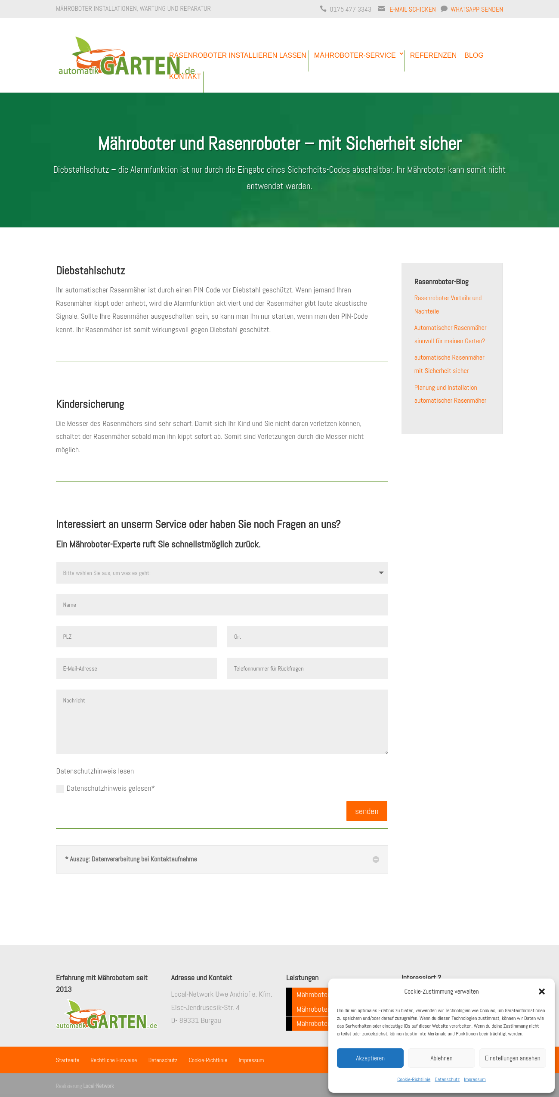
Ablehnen (442, 1058)
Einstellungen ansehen (512, 1058)
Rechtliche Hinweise (114, 1060)
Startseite (67, 1060)
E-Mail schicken (412, 9)
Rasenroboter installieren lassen (237, 55)
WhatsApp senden (477, 9)
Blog (473, 55)
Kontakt (185, 76)
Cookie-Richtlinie (413, 1079)
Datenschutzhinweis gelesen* (105, 788)
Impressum (474, 1079)
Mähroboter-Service (355, 55)
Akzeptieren (370, 1058)
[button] (541, 991)
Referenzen (433, 55)
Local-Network (98, 1086)
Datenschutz (447, 1079)
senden (367, 811)
